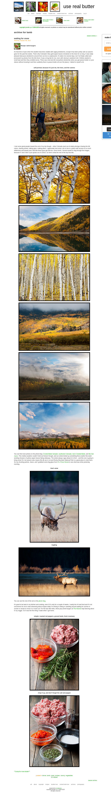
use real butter (79, 6)
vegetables (69, 775)
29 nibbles (54, 777)
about (32, 13)
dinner (44, 775)
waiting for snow (21, 38)
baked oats (25, 20)
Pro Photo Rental (63, 462)
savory (63, 775)
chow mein (66, 20)
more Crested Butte (78, 454)
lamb (48, 775)
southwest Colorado (65, 454)
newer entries (92, 780)
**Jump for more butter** (22, 771)
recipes (45, 13)
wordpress (59, 788)
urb (28, 13)
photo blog (42, 601)
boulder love (52, 13)
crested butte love (62, 13)
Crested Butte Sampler (50, 454)
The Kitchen (77, 609)
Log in (85, 13)
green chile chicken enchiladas (48, 20)
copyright (38, 13)
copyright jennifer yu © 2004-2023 (29, 27)
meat (52, 775)
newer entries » (92, 36)
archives (70, 13)
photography (78, 13)
